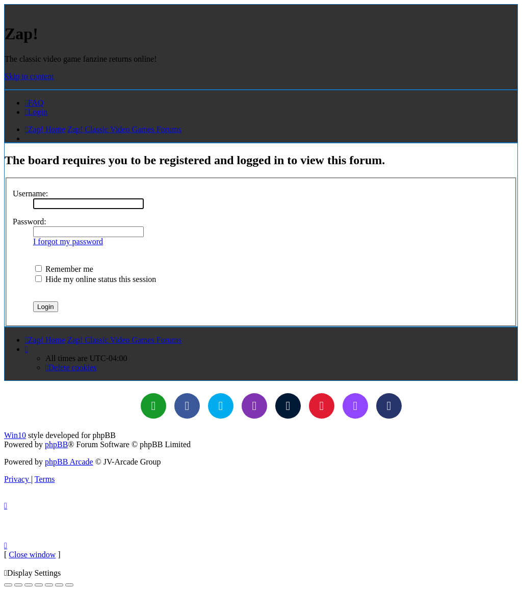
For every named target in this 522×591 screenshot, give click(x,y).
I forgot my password (68, 241)
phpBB (56, 444)
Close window (32, 554)
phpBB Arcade (69, 461)
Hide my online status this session (95, 279)
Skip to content (29, 76)
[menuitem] (34, 102)
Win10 (15, 435)
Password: (29, 221)
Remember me (64, 269)
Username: (30, 193)
